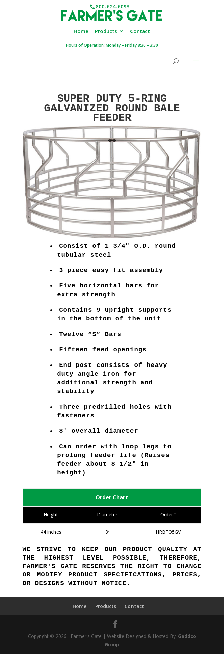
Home (81, 31)
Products (106, 31)
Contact (140, 31)
